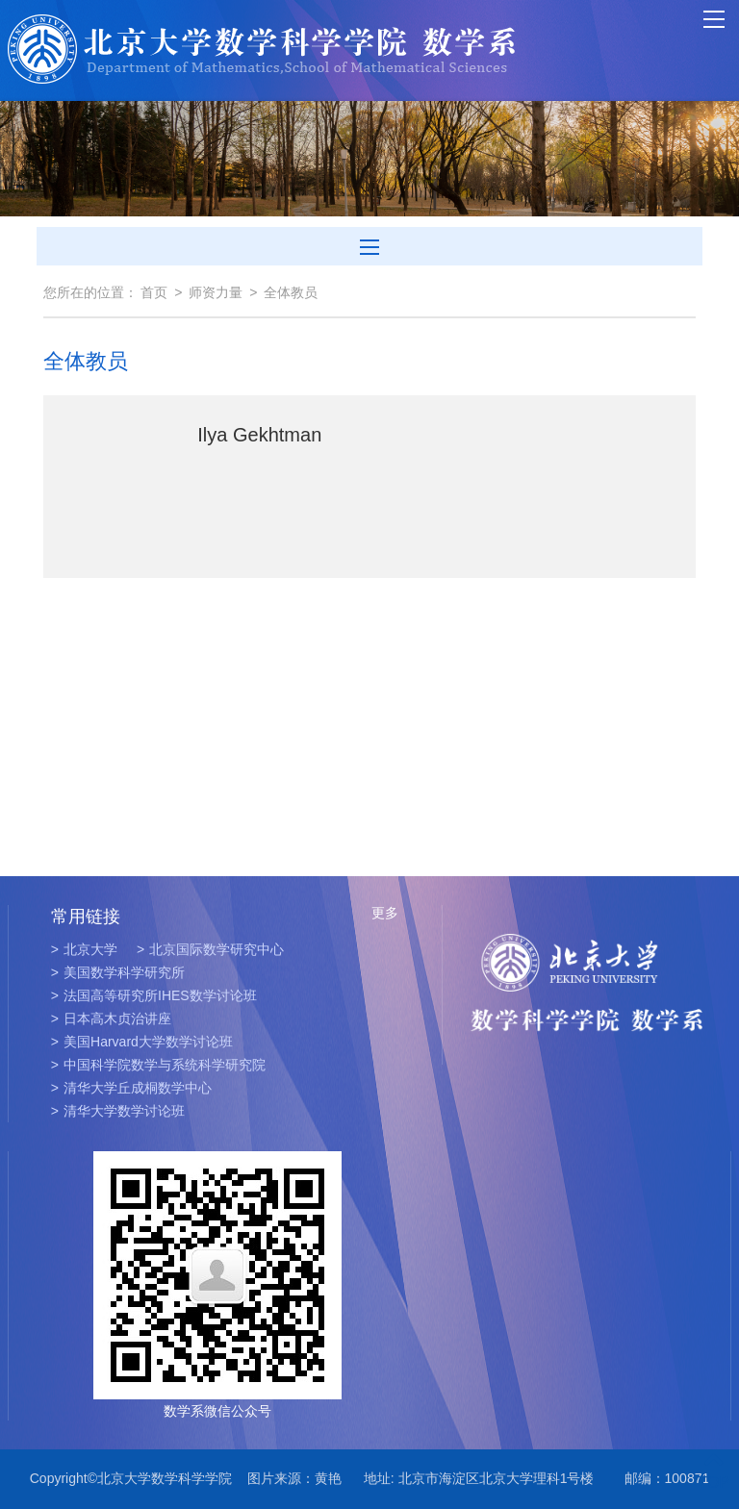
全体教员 (291, 292)
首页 (153, 292)
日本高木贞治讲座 (111, 1018)
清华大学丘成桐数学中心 (131, 1087)
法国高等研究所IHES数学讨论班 (154, 995)
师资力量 (215, 292)
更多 (384, 912)
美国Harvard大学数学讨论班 (142, 1041)
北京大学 (84, 949)
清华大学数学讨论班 (118, 1111)
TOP (713, 1471)
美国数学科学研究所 (118, 972)
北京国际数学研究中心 (210, 949)
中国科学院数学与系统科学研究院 (158, 1064)
